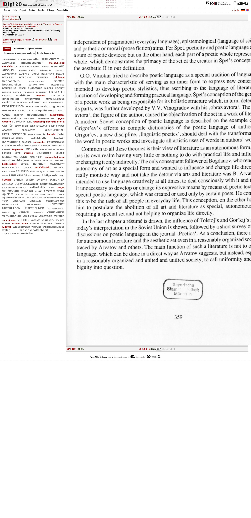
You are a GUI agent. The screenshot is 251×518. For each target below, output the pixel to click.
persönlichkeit (42, 167)
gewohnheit (21, 125)
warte (6, 223)
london (6, 152)
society (38, 191)
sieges (61, 187)
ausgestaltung (28, 70)
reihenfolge (18, 175)
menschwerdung (14, 156)
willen (6, 230)
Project (23, 10)
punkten (34, 171)
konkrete (25, 145)
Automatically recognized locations (19, 53)
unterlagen (11, 208)
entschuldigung (55, 98)
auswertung (9, 73)
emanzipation (32, 98)
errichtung (32, 106)
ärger (45, 66)
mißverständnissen (55, 157)
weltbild (16, 223)
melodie (59, 152)
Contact (32, 10)
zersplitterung (11, 233)
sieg (51, 187)
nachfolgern (20, 160)
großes (7, 129)
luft (17, 152)
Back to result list (10, 17)
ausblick (9, 70)
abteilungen (9, 59)
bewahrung (58, 84)
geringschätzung (22, 121)
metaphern (36, 156)
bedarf (60, 73)
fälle (21, 110)
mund (6, 160)
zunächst (27, 233)
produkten (8, 171)
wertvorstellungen (53, 223)
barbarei (24, 73)
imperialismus (12, 138)
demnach (29, 92)
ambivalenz (8, 62)
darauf (17, 92)
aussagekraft (59, 70)
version (59, 215)
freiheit (59, 110)
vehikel (24, 212)
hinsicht (51, 134)
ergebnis (22, 102)
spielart (7, 194)
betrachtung (36, 84)
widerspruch (21, 226)
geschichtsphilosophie (44, 122)
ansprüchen (8, 66)
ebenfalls (56, 92)
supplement (47, 194)
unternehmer (34, 208)
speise (60, 190)
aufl (61, 66)
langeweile (17, 149)
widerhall (6, 227)
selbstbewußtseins (14, 187)
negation (48, 160)
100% (74, 17)
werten (34, 223)
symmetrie (9, 197)
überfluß (19, 200)
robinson (58, 175)
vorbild (23, 220)
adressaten (25, 59)
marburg (28, 153)
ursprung (8, 212)
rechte (60, 171)
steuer (34, 194)
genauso (6, 122)
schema (30, 179)
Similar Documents (45, 53)
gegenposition (46, 118)
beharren (42, 77)
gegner (60, 118)
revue (36, 175)
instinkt (59, 138)
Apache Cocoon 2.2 (122, 357)
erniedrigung (56, 102)
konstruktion (43, 145)
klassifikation (10, 145)
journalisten (39, 142)
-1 (149, 17)
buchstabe (35, 87)
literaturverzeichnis (52, 149)
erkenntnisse (38, 102)
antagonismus (24, 66)
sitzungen (27, 190)
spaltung (49, 190)
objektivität (57, 163)
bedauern (7, 77)
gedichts (29, 118)
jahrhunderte (11, 141)
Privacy (50, 10)
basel (35, 73)
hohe (60, 134)
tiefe (39, 197)
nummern (39, 163)
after (36, 59)
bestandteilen (11, 84)
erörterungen (13, 106)
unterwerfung (56, 208)
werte (25, 223)
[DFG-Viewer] (25, 40)
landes (6, 149)
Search (7, 10)
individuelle (38, 138)
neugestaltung (9, 164)
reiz (30, 175)
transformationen (54, 197)
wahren (60, 219)
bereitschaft (36, 81)
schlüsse (7, 183)
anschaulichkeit (57, 63)
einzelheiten (10, 98)
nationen (36, 160)
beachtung (47, 73)
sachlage (6, 180)
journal (27, 141)
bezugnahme (9, 87)
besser (59, 81)
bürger (48, 87)
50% (69, 17)
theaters (30, 197)
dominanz (41, 92)
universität (57, 204)
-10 (143, 17)
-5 (146, 17)
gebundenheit (36, 114)
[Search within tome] (11, 40)
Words (7, 49)
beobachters (11, 81)
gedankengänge (11, 118)
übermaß (35, 200)
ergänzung (8, 102)
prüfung (22, 171)
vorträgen (48, 219)
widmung (36, 226)
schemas (42, 179)
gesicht (60, 122)
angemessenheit (31, 62)
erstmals (9, 110)
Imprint (41, 10)
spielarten (21, 194)
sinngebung (10, 190)
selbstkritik (37, 187)
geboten (18, 114)
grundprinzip (54, 129)
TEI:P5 (154, 357)
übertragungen (55, 200)
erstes (60, 106)
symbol (60, 194)
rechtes (5, 176)
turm (5, 200)
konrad (34, 145)
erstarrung (47, 106)
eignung (7, 95)
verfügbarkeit (11, 215)
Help (15, 10)
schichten (56, 179)
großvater (28, 129)
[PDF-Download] (41, 40)
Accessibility (62, 10)
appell (37, 66)
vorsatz (35, 219)
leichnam (31, 149)
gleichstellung (39, 125)
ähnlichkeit (50, 59)
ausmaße (45, 70)
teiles (21, 197)
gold (52, 125)
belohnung (59, 77)
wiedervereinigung (54, 226)
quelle (44, 171)
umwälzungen (10, 204)
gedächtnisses (57, 115)
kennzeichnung (55, 141)
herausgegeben (14, 134)
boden (22, 87)
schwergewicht (26, 183)
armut (54, 66)
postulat (59, 167)
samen (18, 179)
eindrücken (23, 95)
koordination (56, 145)
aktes (63, 59)
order (27, 167)
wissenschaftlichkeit (34, 230)
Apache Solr (141, 357)
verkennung (30, 215)
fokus (30, 110)
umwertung (33, 204)
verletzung (45, 215)
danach (6, 92)
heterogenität (36, 134)
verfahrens (55, 212)
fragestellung (44, 110)
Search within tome (11, 19)
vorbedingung (9, 220)
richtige (46, 175)
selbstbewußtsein (52, 183)
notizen (24, 163)
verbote (38, 212)
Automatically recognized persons (27, 49)
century (59, 87)
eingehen (40, 95)
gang (6, 114)
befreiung (25, 77)
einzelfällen (57, 95)
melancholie (44, 152)
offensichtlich (10, 167)
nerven (59, 160)
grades (60, 125)
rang (52, 171)
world (60, 230)
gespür (7, 125)
